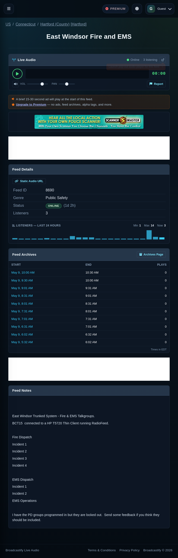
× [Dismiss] (162, 67)
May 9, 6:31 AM (22, 326)
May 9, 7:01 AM (22, 319)
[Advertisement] (89, 148)
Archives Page (151, 254)
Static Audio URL (29, 181)
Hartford (79, 24)
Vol (22, 83)
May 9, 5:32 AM (22, 342)
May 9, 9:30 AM (22, 280)
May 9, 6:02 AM (22, 334)
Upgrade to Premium (31, 104)
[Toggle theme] (137, 9)
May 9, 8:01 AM (22, 303)
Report (156, 84)
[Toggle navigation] (9, 9)
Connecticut (25, 24)
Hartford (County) (55, 24)
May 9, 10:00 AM (23, 272)
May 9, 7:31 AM (22, 311)
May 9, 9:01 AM (22, 288)
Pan (54, 83)
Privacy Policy (130, 550)
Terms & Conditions (102, 550)
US (8, 24)
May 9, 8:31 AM (22, 295)
